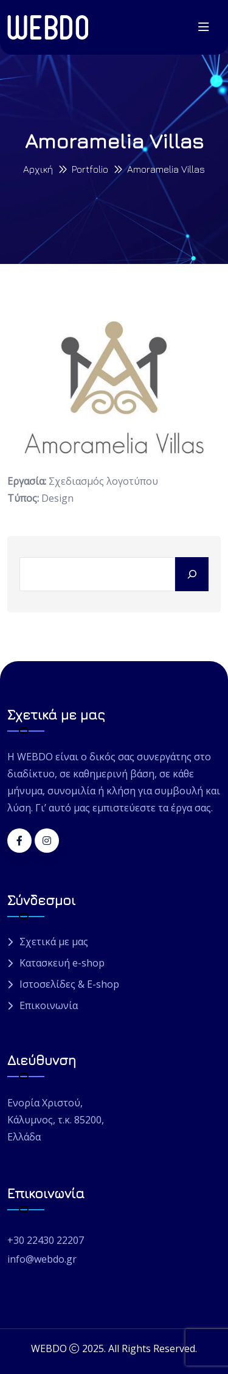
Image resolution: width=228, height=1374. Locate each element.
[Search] (192, 574)
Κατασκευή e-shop (62, 963)
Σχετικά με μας (53, 941)
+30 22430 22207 (45, 1240)
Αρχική (38, 169)
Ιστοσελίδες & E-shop (69, 984)
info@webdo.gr (42, 1259)
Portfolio (90, 169)
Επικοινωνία (48, 1005)
